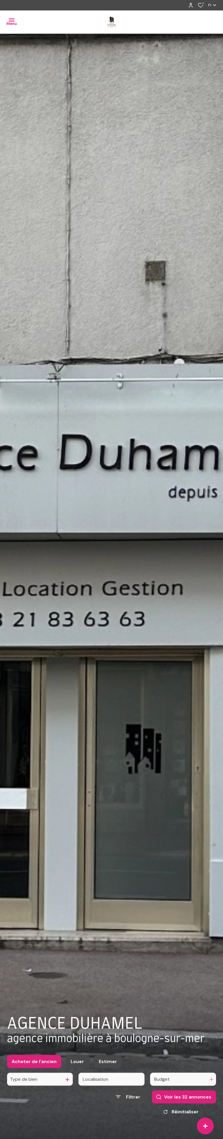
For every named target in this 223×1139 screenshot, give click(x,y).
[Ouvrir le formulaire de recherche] (128, 1102)
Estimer (108, 1066)
